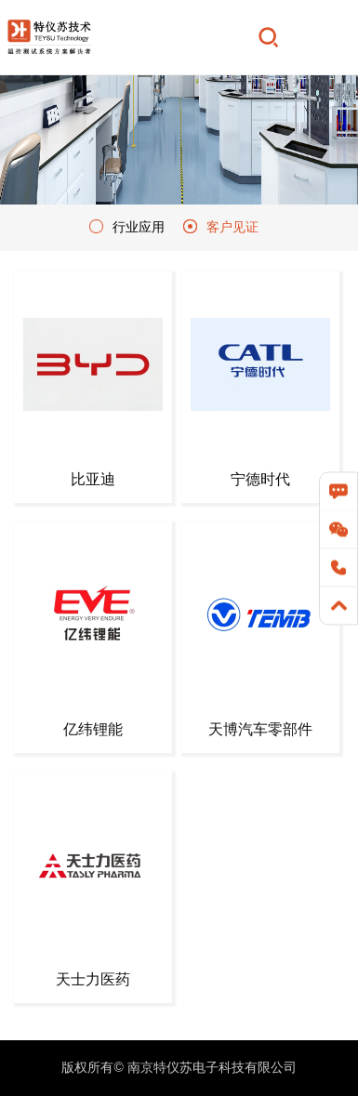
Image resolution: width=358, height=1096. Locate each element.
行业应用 (139, 226)
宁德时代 (260, 479)
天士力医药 (93, 979)
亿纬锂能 (93, 729)
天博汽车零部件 (260, 729)
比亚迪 (93, 479)
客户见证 (232, 226)
